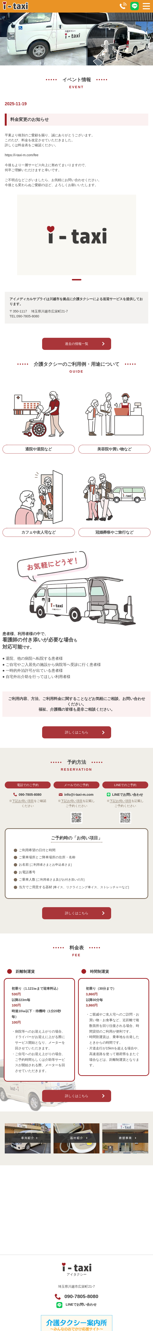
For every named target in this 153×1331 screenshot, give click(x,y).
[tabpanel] (76, 242)
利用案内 (40, 1282)
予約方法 (116, 1282)
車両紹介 (116, 1291)
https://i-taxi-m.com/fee (22, 155)
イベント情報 (116, 1309)
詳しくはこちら (76, 746)
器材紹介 (40, 1300)
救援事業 (116, 1300)
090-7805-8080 (81, 1233)
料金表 (39, 1291)
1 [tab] (76, 294)
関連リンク (40, 1309)
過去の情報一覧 (76, 358)
